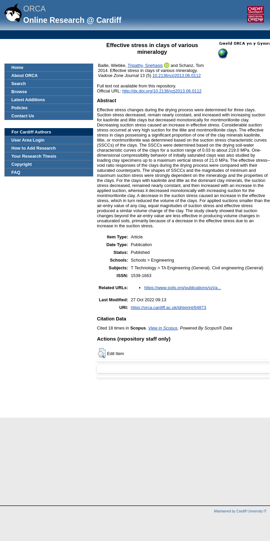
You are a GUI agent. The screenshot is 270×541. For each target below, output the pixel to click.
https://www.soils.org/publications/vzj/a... (182, 287)
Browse (19, 91)
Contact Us (22, 115)
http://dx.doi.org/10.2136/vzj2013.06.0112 (162, 90)
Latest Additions (28, 99)
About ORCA (24, 75)
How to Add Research (33, 148)
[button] (102, 353)
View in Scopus (162, 328)
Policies (19, 107)
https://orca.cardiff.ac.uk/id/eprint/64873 (168, 307)
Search (18, 83)
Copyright (21, 164)
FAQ (15, 172)
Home (17, 67)
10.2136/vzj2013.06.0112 (177, 75)
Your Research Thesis (33, 156)
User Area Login (27, 140)
